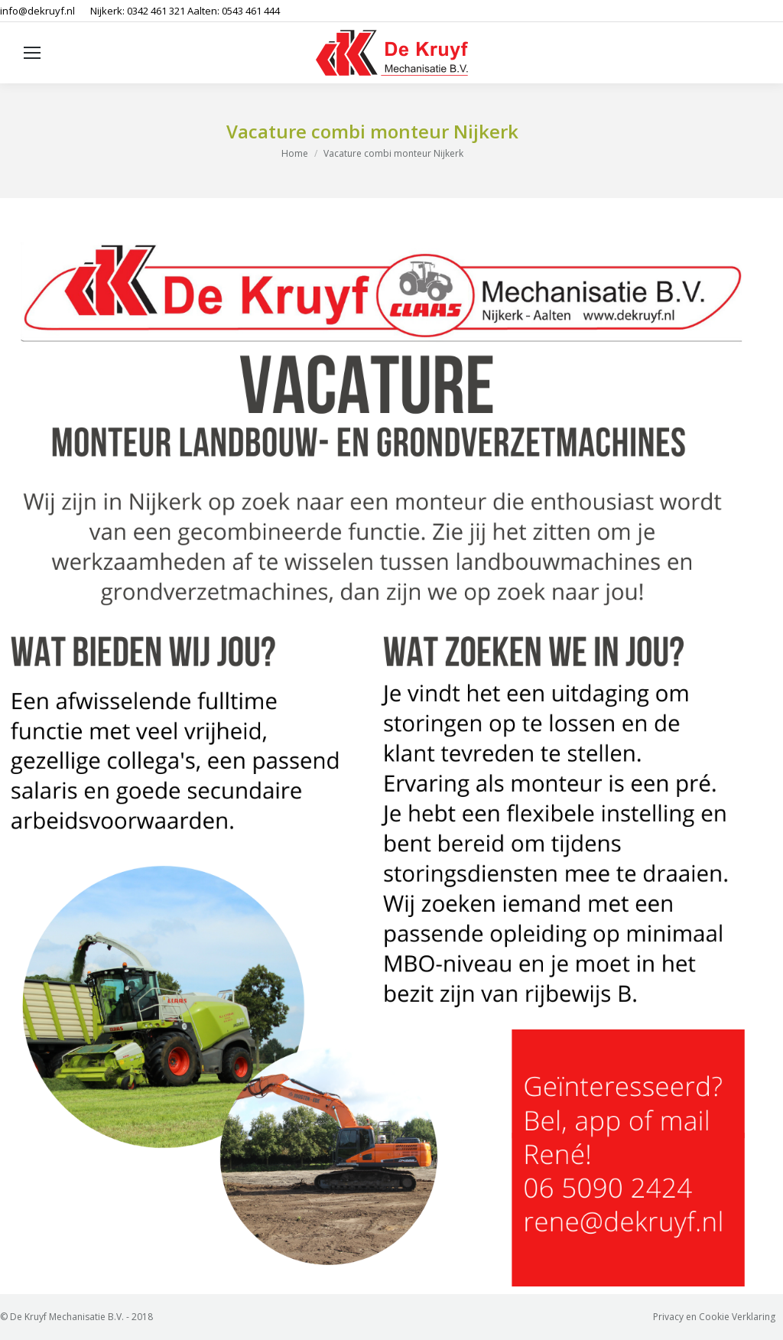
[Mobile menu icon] (32, 53)
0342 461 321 (156, 11)
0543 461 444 (251, 11)
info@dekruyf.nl (37, 11)
